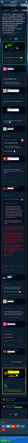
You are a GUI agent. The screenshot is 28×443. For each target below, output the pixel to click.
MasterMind (18, 32)
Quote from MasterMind (12, 199)
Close (9, 441)
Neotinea (7, 398)
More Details (4, 441)
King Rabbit (15, 265)
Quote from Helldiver (11, 140)
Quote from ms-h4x (11, 203)
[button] (2, 2)
